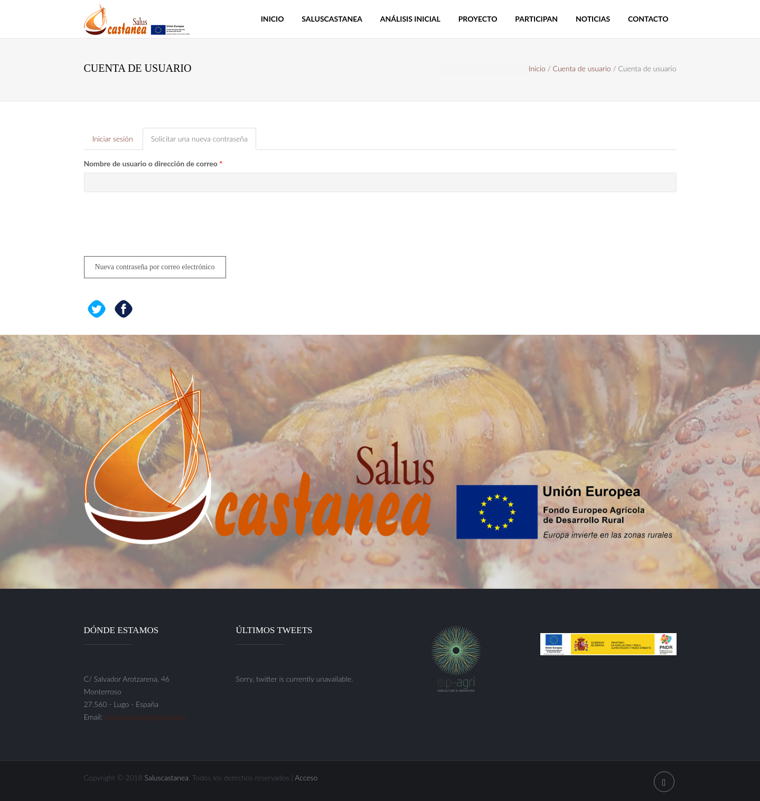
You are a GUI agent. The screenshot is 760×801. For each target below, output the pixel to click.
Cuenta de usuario (582, 68)
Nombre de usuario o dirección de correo (153, 163)
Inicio (272, 18)
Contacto (648, 18)
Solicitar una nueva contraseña (203, 142)
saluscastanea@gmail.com (145, 716)
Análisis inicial (410, 18)
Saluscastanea (332, 18)
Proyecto (478, 18)
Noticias (593, 18)
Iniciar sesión (112, 138)
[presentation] (164, 228)
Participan (536, 18)
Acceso (306, 777)
